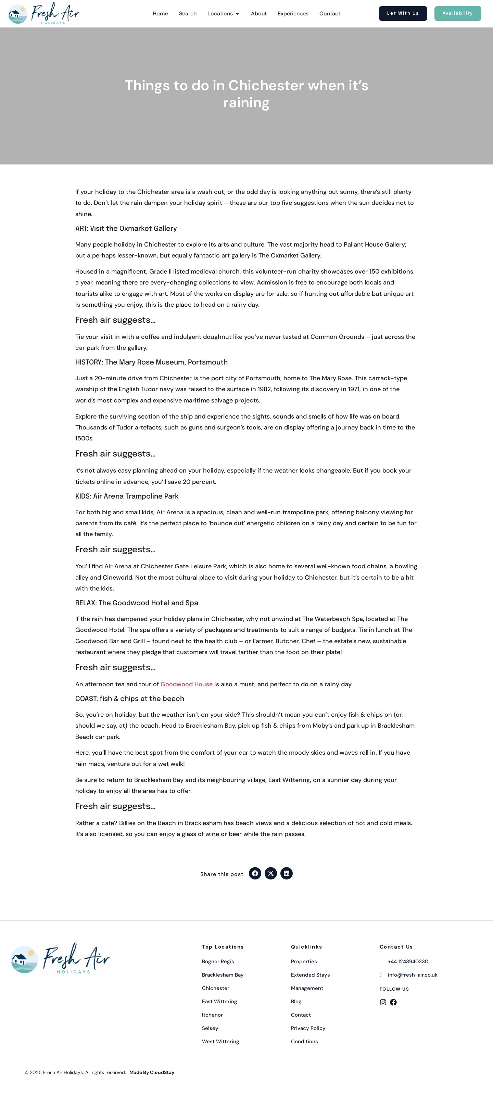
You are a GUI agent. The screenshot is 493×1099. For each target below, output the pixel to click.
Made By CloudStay (151, 1072)
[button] (255, 873)
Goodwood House (187, 684)
